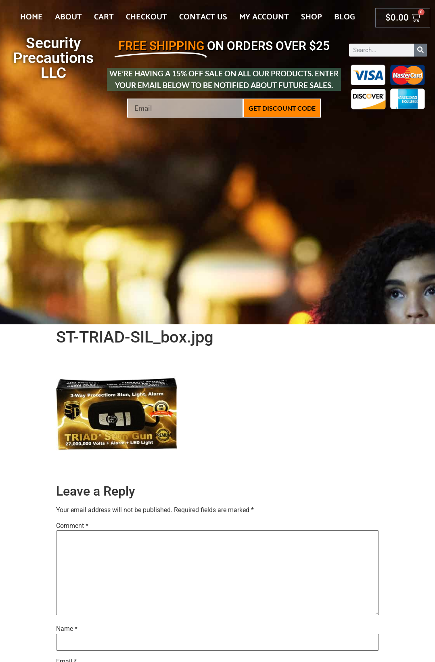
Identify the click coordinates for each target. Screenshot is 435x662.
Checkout (146, 17)
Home (31, 17)
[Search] (420, 50)
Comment (72, 526)
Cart (104, 17)
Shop (311, 17)
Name (66, 629)
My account (264, 17)
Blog (344, 17)
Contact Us (203, 17)
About (68, 17)
